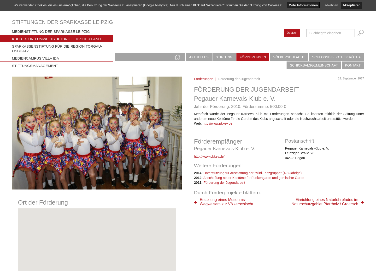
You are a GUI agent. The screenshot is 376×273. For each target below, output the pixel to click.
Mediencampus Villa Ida (35, 58)
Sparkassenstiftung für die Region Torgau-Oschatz (57, 48)
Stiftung (224, 57)
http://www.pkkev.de (217, 123)
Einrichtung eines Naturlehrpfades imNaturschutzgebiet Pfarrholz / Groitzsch (325, 202)
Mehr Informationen (303, 5)
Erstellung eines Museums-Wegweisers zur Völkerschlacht (226, 202)
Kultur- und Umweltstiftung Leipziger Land (56, 39)
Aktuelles (199, 57)
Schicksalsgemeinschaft (314, 65)
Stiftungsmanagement (35, 66)
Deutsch (292, 32)
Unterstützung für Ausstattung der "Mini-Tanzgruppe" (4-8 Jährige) (253, 173)
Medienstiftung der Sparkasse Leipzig (51, 31)
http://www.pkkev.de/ (209, 156)
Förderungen (253, 57)
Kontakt (353, 65)
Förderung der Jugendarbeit (224, 182)
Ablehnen (331, 5)
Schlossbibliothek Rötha (336, 57)
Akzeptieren (351, 5)
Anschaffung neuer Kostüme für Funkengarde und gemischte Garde (253, 178)
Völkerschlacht (289, 57)
